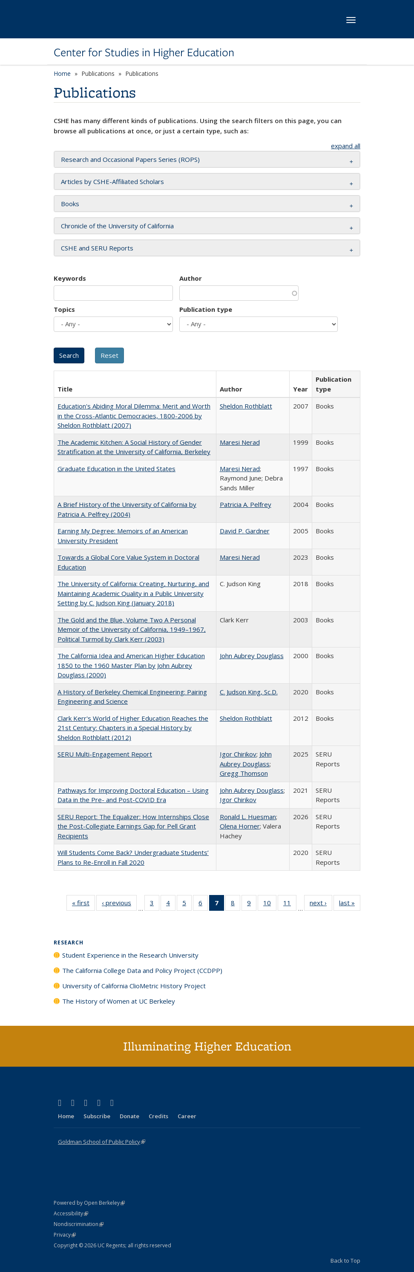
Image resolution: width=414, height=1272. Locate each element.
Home (62, 73)
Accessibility (71, 1213)
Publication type (205, 309)
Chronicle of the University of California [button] (117, 226)
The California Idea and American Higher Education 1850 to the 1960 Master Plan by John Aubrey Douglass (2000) (131, 665)
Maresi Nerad (240, 442)
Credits (158, 1116)
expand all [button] (345, 145)
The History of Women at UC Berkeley (118, 1001)
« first (83, 904)
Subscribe (96, 1116)
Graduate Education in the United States (116, 468)
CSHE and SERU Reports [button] (97, 248)
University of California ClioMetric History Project (134, 985)
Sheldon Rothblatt (246, 406)
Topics (64, 309)
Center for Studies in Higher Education (144, 52)
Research (68, 942)
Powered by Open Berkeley (89, 1202)
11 (289, 904)
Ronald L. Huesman (248, 816)
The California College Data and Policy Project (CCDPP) (142, 970)
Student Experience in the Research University (130, 955)
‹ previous (119, 904)
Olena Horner (240, 826)
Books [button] (70, 203)
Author (190, 278)
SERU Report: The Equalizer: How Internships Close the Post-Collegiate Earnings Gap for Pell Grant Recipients (133, 826)
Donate (129, 1116)
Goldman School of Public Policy (101, 1141)
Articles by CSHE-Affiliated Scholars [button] (112, 181)
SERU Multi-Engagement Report (105, 754)
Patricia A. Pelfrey (245, 504)
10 (269, 904)
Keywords (70, 278)
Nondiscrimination (79, 1224)
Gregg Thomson (244, 773)
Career (187, 1116)
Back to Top (345, 1260)
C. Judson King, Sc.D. (249, 692)
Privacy (65, 1234)
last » (349, 904)
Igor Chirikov (238, 754)
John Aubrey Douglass (252, 655)
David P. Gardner (245, 531)
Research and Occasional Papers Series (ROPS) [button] (130, 159)
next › (321, 904)
